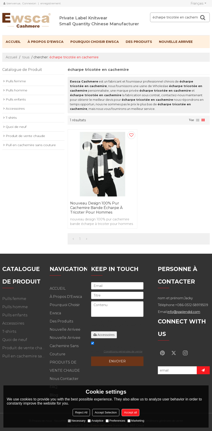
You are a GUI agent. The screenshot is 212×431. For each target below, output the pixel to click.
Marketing (136, 420)
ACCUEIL (13, 42)
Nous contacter (64, 379)
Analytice (95, 420)
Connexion (29, 3)
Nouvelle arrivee (176, 42)
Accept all (130, 412)
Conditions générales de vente (123, 351)
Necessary (76, 420)
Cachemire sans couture (64, 350)
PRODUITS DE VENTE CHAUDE (65, 366)
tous (25, 57)
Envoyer (117, 361)
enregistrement (51, 3)
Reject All (81, 412)
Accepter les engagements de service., (116, 348)
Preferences (115, 420)
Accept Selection (106, 412)
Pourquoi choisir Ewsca (94, 42)
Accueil (11, 57)
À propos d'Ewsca (46, 42)
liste (197, 120)
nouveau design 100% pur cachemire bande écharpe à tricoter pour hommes (96, 207)
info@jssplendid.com (183, 312)
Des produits (139, 42)
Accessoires (104, 335)
